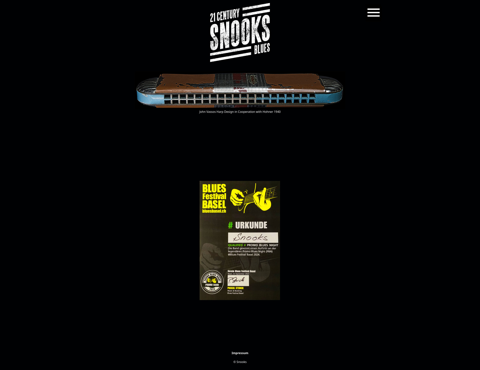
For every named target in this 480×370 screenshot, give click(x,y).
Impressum (240, 353)
